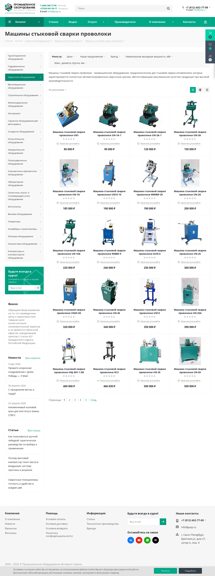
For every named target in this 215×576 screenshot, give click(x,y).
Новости (10, 523)
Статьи (91, 519)
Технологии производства (103, 523)
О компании (12, 519)
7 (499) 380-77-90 (48, 5)
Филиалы (11, 533)
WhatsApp (147, 540)
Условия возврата (57, 528)
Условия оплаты (56, 519)
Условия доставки (57, 523)
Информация (96, 513)
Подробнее (190, 570)
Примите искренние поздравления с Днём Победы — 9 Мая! (20, 371)
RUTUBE (155, 540)
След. (94, 400)
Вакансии (11, 528)
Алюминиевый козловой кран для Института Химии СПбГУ (23, 411)
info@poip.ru (54, 11)
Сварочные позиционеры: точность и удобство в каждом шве (23, 483)
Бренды (91, 528)
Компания (12, 513)
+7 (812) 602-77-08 (197, 7)
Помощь (52, 513)
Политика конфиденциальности (59, 534)
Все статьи (34, 430)
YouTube (139, 540)
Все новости (32, 358)
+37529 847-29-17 (48, 8)
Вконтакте (130, 540)
